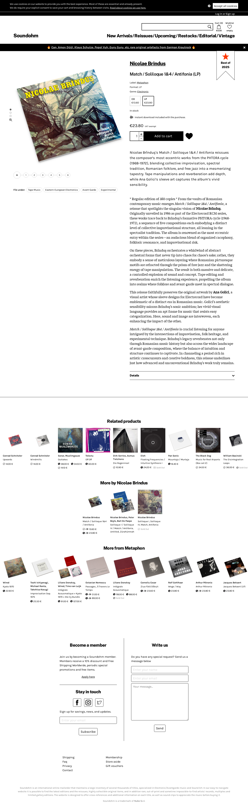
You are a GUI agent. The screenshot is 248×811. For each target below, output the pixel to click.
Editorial (207, 35)
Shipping (68, 757)
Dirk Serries (119, 455)
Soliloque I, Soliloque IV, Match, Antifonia (149, 523)
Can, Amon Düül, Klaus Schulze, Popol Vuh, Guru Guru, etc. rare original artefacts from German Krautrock (121, 47)
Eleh (143, 455)
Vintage (226, 35)
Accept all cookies (225, 6)
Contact (67, 770)
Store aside (113, 761)
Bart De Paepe (124, 521)
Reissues (143, 35)
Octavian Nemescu (96, 582)
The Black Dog (203, 455)
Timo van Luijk (73, 586)
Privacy (67, 766)
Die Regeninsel (121, 463)
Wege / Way (174, 586)
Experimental (108, 190)
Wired (6, 582)
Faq (64, 761)
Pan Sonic (173, 455)
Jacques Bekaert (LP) (234, 586)
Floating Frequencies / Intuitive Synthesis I (153, 461)
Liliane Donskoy (66, 582)
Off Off (89, 459)
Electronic (143, 91)
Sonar (61, 455)
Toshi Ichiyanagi (39, 582)
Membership (114, 757)
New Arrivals (119, 35)
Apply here (88, 676)
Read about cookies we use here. (128, 7)
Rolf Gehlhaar (175, 582)
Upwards (7, 459)
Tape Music (34, 190)
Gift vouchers (114, 766)
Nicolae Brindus (148, 63)
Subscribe (88, 732)
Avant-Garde (89, 190)
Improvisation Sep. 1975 (40, 595)
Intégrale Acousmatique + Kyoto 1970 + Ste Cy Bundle (70, 593)
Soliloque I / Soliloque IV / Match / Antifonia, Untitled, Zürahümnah (122, 528)
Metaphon (142, 82)
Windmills (36, 459)
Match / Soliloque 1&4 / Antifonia (94, 523)
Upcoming (165, 35)
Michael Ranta (38, 586)
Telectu (89, 455)
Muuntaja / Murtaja (178, 459)
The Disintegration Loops (233, 461)
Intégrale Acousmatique (121, 588)
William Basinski (232, 455)
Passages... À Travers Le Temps (98, 588)
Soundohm (25, 35)
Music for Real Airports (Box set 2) (208, 461)
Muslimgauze (72, 455)
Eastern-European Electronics (61, 190)
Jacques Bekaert (232, 582)
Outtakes (63, 459)
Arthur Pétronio (204, 582)
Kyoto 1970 (8, 586)
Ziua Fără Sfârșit (149, 586)
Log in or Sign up (225, 13)
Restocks (187, 35)
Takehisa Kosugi (39, 589)
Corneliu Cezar (148, 582)
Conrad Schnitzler (12, 455)
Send (160, 728)
